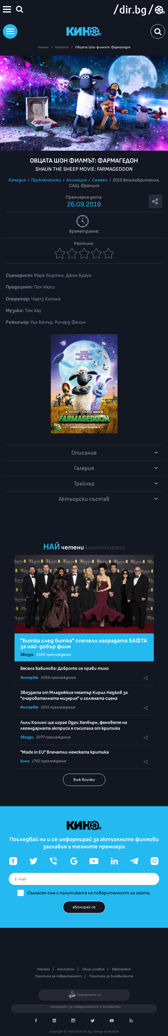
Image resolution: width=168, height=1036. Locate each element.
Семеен (99, 180)
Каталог (61, 47)
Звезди (27, 654)
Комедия (17, 180)
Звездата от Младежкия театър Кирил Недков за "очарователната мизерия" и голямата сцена (74, 695)
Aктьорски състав (84, 499)
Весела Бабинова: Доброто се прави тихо (64, 668)
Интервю (29, 677)
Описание (84, 452)
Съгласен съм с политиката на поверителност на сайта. (89, 893)
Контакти (66, 969)
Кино (25, 761)
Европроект (121, 969)
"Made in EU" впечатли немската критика (64, 752)
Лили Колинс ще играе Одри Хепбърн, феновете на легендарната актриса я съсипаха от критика (73, 725)
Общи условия (93, 969)
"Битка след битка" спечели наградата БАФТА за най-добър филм (83, 643)
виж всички (84, 779)
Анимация (76, 180)
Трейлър (84, 483)
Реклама (43, 969)
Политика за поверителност (58, 976)
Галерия (84, 468)
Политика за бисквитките (111, 976)
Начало (43, 47)
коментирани (105, 547)
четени (72, 547)
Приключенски (46, 180)
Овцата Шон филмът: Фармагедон (103, 47)
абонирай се (84, 907)
